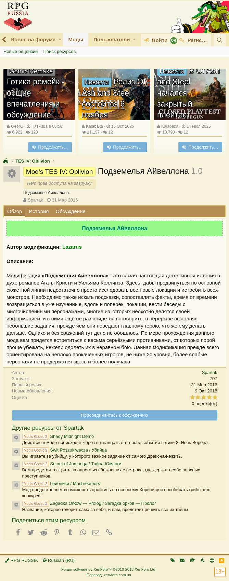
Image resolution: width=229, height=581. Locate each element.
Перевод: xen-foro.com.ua (109, 575)
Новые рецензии (20, 51)
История (39, 211)
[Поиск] (220, 40)
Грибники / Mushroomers (61, 483)
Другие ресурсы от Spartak (48, 428)
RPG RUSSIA (21, 560)
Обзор (14, 211)
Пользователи (111, 39)
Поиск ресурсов (59, 51)
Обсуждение (71, 211)
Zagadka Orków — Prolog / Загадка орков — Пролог (89, 503)
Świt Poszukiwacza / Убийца (64, 450)
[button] (60, 39)
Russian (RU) (59, 560)
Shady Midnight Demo (58, 436)
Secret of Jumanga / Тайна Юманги (72, 463)
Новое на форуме (33, 39)
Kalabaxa (94, 126)
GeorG (17, 126)
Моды (75, 39)
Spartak (35, 200)
